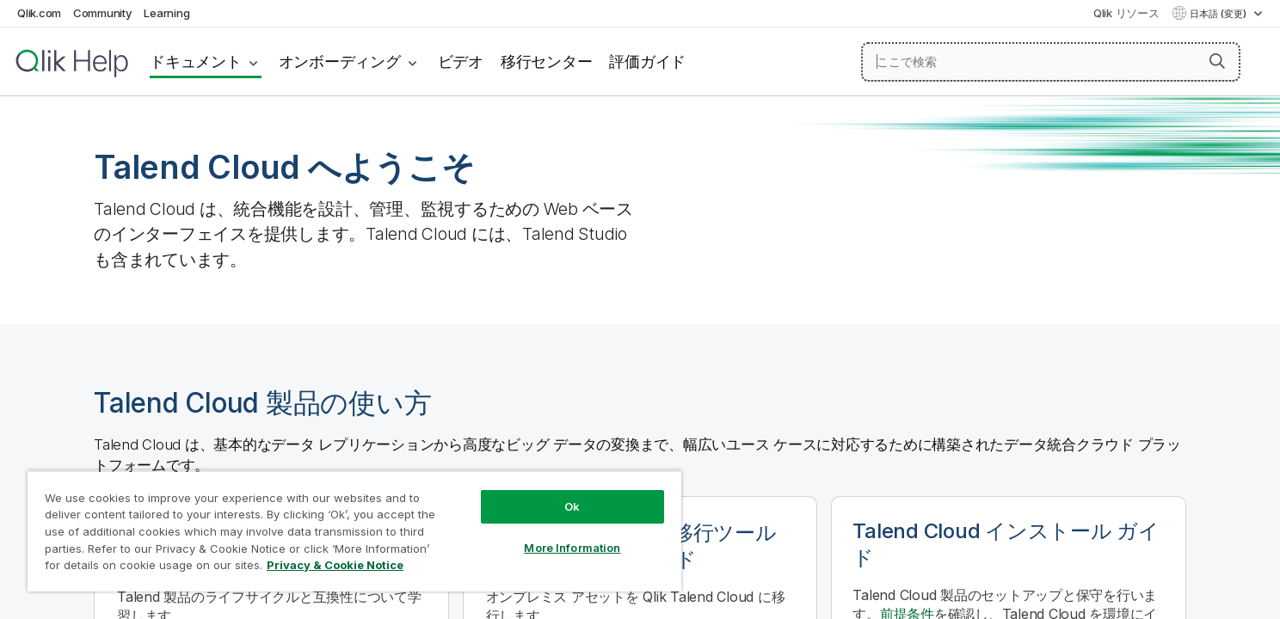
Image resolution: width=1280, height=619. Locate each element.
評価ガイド (647, 61)
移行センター (547, 61)
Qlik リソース (1126, 13)
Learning (166, 13)
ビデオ (460, 61)
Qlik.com (39, 13)
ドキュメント (196, 61)
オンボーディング (340, 61)
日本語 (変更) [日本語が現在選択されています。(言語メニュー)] (1219, 14)
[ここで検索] (1051, 62)
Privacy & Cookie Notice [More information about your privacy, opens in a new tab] (335, 565)
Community (102, 13)
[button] (1217, 61)
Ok (572, 506)
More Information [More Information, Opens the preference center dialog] (572, 548)
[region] (354, 530)
